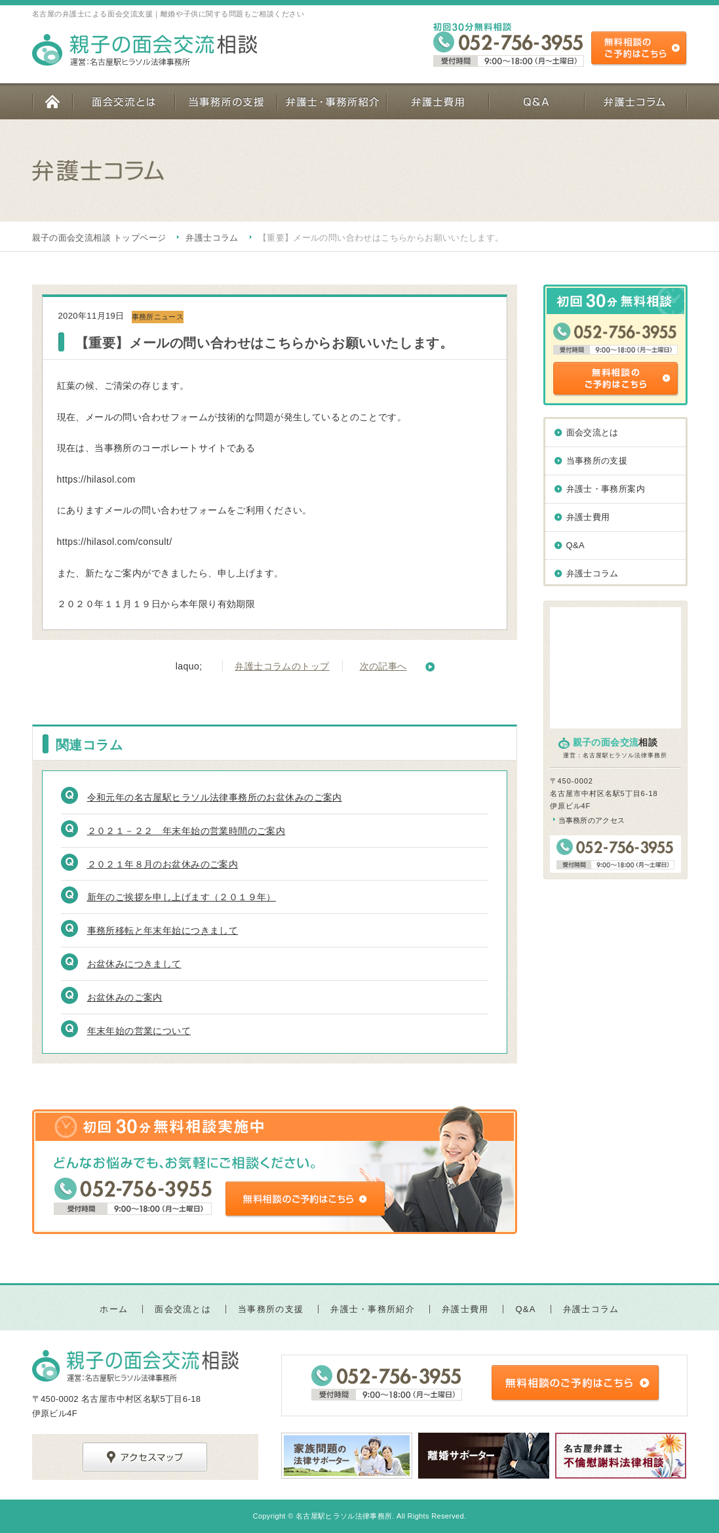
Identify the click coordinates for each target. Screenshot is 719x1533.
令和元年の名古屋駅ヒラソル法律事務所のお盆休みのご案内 (214, 797)
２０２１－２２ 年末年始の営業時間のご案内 (186, 831)
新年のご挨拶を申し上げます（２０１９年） (181, 897)
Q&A (536, 101)
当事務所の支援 (225, 101)
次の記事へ (383, 666)
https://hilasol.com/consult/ (114, 541)
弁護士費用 (437, 101)
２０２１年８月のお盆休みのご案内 (163, 864)
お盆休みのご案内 (125, 997)
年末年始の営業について (139, 1030)
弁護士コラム (636, 101)
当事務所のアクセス (591, 820)
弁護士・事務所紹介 (331, 101)
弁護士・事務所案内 (606, 489)
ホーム (52, 101)
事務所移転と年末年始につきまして (163, 930)
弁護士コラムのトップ (282, 666)
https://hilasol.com (96, 479)
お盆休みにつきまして (134, 964)
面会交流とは (123, 101)
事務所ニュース (158, 317)
